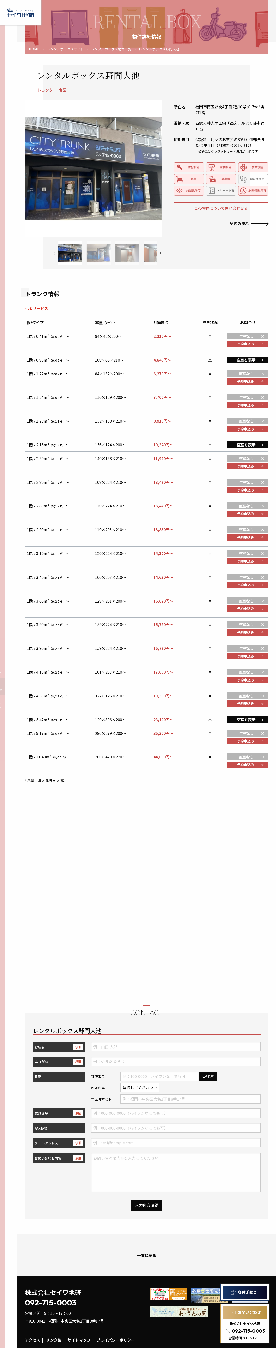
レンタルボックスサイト (65, 48)
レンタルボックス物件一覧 (111, 48)
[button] (160, 253)
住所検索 (208, 1076)
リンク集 (53, 1340)
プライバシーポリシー (115, 1340)
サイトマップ (78, 1340)
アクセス (32, 1340)
